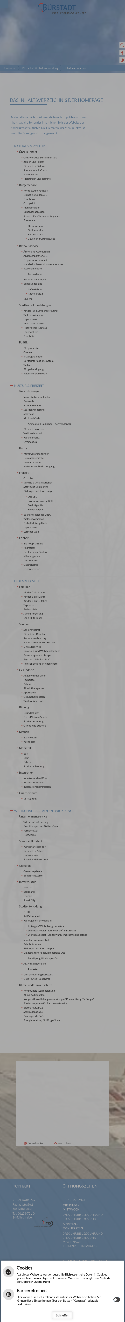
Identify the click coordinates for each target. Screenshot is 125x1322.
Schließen (62, 1315)
